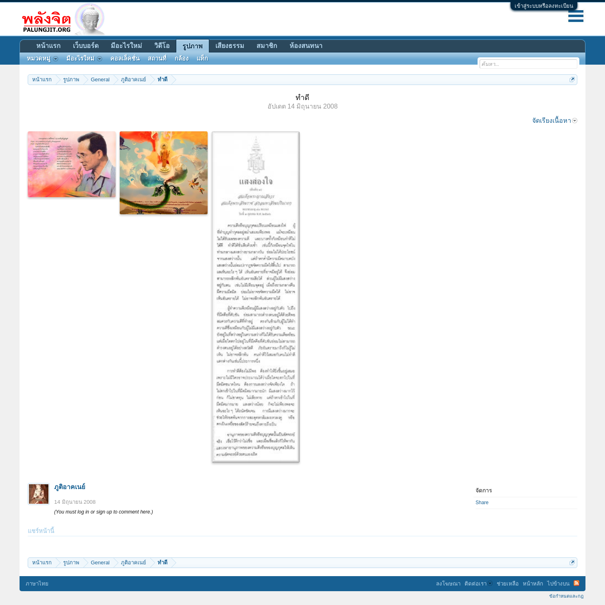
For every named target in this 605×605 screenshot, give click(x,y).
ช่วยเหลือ (508, 584)
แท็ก (202, 58)
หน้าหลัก (533, 584)
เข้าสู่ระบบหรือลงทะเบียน (544, 6)
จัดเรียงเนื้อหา (554, 120)
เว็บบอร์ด (86, 45)
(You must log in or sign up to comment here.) (103, 512)
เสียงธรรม (229, 45)
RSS (576, 583)
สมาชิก (266, 45)
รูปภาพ (192, 46)
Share (482, 502)
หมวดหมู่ (42, 58)
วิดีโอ (162, 45)
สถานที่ (157, 58)
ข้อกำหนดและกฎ (566, 596)
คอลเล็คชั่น (125, 58)
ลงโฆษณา (448, 584)
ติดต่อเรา (479, 584)
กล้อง (182, 58)
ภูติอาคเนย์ (69, 486)
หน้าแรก (48, 45)
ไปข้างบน (558, 584)
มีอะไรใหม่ (126, 45)
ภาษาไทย (37, 584)
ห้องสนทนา (305, 45)
